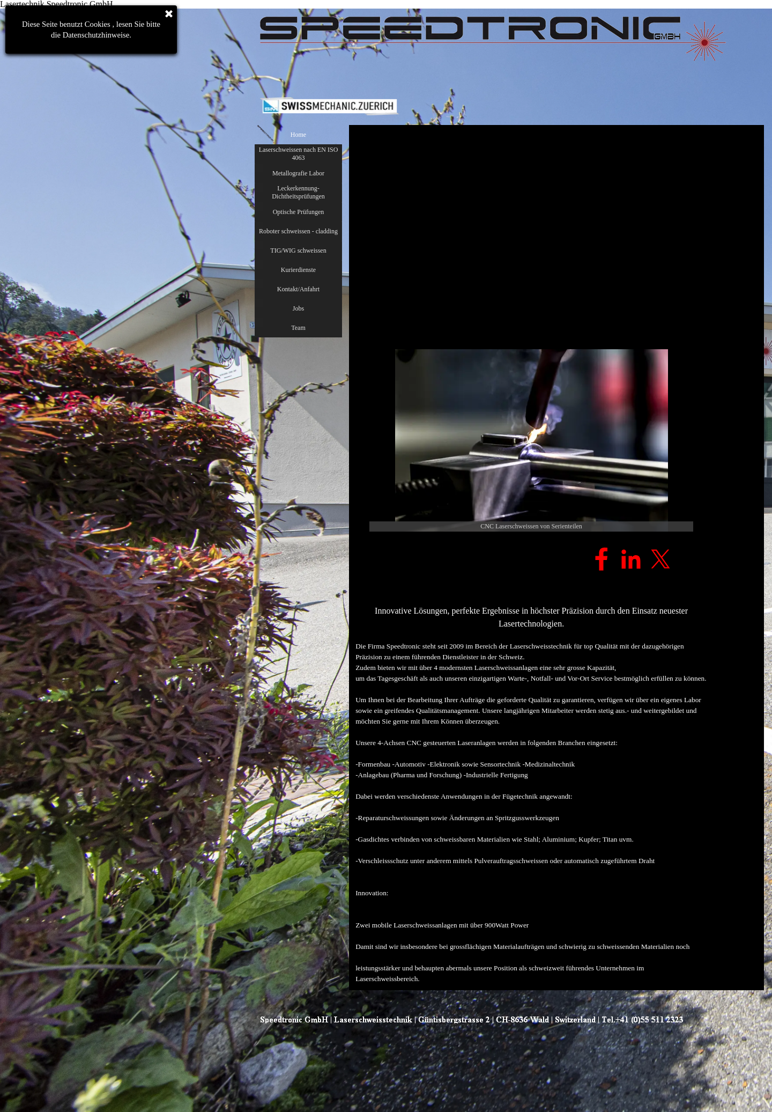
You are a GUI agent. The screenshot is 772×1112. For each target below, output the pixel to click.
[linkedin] (631, 559)
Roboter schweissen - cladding (298, 231)
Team (298, 328)
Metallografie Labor (298, 173)
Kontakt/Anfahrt (298, 289)
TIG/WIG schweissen (298, 250)
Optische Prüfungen (298, 212)
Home (298, 134)
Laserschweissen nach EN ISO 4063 (298, 153)
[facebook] (601, 559)
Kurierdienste (298, 270)
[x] (660, 559)
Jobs (298, 308)
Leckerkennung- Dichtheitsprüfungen (298, 192)
